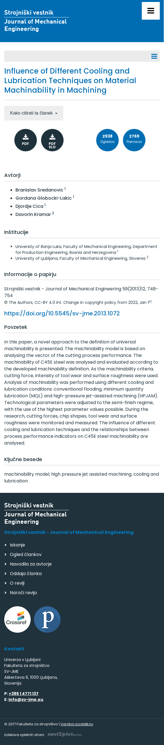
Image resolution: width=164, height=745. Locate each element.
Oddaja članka (26, 573)
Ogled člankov (26, 554)
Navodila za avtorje (31, 564)
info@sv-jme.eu (25, 699)
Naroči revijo (23, 592)
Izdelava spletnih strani (43, 734)
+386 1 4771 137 (24, 693)
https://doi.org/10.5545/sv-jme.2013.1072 (62, 313)
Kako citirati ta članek (32, 113)
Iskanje (17, 545)
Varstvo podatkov (76, 724)
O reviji (17, 583)
